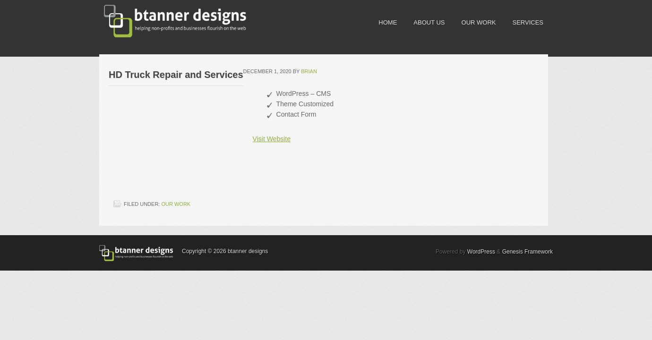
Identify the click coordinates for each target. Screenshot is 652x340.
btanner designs (170, 21)
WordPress (481, 251)
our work (175, 204)
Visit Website (272, 139)
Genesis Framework (527, 251)
